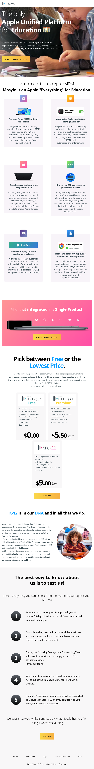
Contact (15, 756)
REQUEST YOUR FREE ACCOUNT (16, 59)
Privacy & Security (62, 756)
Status (79, 756)
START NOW (47, 496)
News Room (30, 756)
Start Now (47, 736)
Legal (45, 756)
